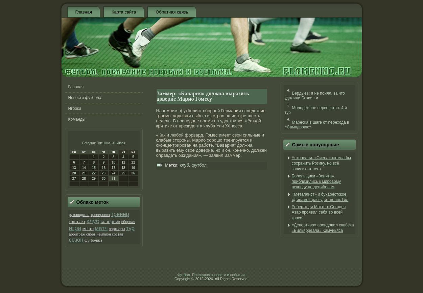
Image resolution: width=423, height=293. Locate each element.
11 (123, 162)
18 (123, 168)
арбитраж (77, 234)
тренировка (100, 215)
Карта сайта (124, 12)
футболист (93, 240)
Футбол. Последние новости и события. (211, 275)
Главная (83, 12)
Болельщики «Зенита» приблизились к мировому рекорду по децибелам (316, 182)
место (88, 228)
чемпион (104, 234)
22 (94, 173)
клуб (93, 221)
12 (133, 162)
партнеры (117, 229)
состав (117, 234)
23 (103, 173)
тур (130, 228)
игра (75, 228)
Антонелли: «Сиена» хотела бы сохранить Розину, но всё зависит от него (321, 163)
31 (113, 178)
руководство (79, 215)
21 (84, 173)
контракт (77, 221)
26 (133, 173)
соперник (110, 221)
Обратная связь (172, 12)
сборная (128, 222)
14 (84, 168)
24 (113, 173)
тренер (120, 214)
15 (94, 168)
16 (103, 168)
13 (74, 168)
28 (84, 178)
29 (94, 178)
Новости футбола (84, 97)
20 (74, 173)
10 (113, 162)
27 (74, 178)
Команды (77, 119)
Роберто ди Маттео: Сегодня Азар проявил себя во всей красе (319, 212)
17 (113, 168)
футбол (199, 165)
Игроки (74, 108)
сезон (76, 240)
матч (101, 228)
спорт (91, 234)
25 (123, 173)
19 (133, 168)
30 (103, 178)
